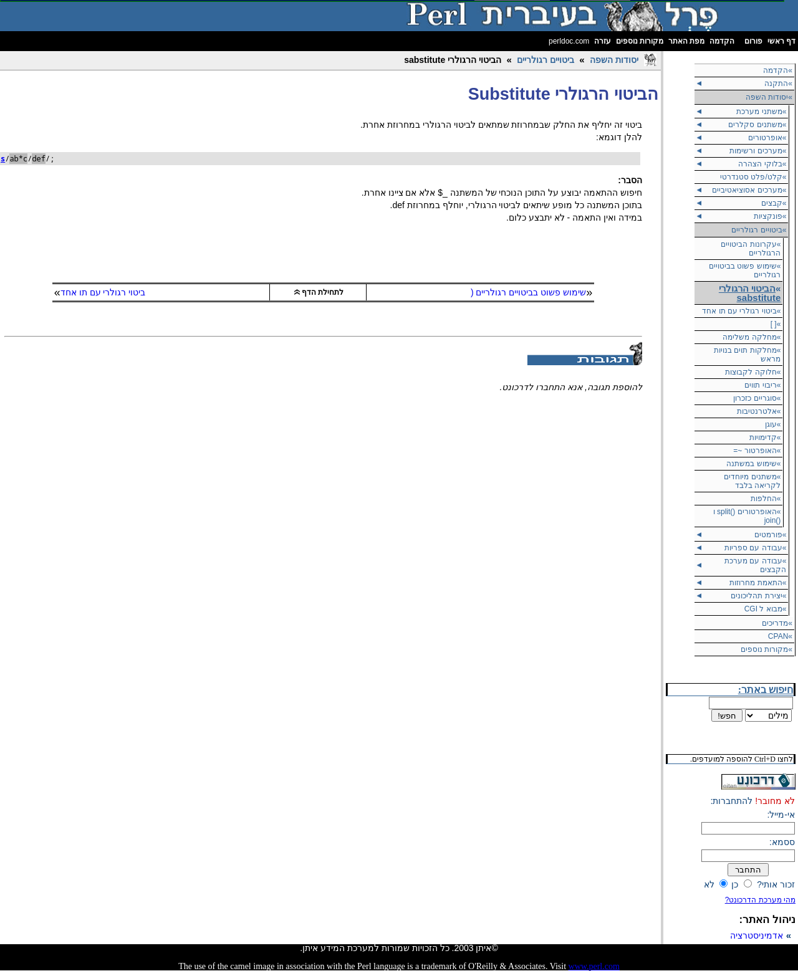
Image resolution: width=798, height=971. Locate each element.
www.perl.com (594, 966)
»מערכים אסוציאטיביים (749, 190)
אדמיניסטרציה (756, 935)
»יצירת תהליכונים (758, 595)
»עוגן (773, 424)
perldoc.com (569, 41)
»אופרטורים (767, 137)
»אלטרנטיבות (759, 411)
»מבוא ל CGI (765, 609)
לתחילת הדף (319, 292)
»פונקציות (770, 216)
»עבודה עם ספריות (755, 547)
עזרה (602, 41)
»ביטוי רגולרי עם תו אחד (741, 311)
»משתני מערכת (761, 111)
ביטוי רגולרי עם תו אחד (103, 292)
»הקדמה (777, 70)
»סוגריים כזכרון (757, 398)
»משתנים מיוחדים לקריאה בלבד (752, 481)
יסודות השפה (614, 60)
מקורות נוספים (639, 41)
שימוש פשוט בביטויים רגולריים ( (528, 292)
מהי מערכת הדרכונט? (760, 900)
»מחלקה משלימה (752, 337)
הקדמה (721, 41)
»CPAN (780, 636)
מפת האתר (686, 41)
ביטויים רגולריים (545, 60)
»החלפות (766, 498)
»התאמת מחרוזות (757, 582)
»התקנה (778, 83)
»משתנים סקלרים (757, 124)
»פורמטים (770, 534)
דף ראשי (781, 41)
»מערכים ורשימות (757, 150)
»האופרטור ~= (757, 450)
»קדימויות (765, 437)
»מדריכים (777, 623)
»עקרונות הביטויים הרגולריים (751, 248)
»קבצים (774, 203)
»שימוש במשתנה (753, 463)
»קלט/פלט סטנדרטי (753, 177)
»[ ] (776, 324)
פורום (753, 41)
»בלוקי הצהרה (762, 164)
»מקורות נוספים (766, 649)
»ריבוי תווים (762, 385)
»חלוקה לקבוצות (753, 372)
